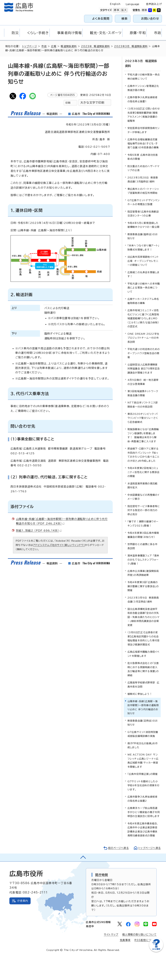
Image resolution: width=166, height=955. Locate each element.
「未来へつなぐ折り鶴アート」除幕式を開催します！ (143, 247)
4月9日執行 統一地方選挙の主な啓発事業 (143, 382)
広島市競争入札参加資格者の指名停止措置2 (142, 798)
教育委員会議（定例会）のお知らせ (143, 722)
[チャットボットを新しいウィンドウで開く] (156, 951)
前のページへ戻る (117, 848)
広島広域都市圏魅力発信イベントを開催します (144, 654)
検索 (125, 18)
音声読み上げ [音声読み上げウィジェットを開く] (154, 4)
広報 (53, 46)
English (115, 4)
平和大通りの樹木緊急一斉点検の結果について (144, 76)
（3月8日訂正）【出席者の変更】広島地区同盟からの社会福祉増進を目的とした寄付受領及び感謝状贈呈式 (144, 638)
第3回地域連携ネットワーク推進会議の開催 (143, 393)
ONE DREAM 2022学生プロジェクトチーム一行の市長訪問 (143, 337)
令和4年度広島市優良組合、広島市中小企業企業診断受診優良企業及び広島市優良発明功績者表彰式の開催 (143, 829)
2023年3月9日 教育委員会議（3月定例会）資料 (143, 599)
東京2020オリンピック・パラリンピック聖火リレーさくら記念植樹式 (143, 418)
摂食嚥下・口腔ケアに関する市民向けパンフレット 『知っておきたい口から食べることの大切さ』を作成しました (144, 454)
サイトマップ (111, 934)
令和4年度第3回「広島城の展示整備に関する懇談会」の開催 (143, 586)
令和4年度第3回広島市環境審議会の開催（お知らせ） (143, 535)
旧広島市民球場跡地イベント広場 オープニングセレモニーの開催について (143, 261)
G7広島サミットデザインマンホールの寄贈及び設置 (144, 202)
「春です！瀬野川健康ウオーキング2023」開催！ (143, 523)
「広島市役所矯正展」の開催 (143, 774)
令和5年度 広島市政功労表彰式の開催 (143, 156)
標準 (116, 10)
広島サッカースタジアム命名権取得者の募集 (143, 301)
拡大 (124, 10)
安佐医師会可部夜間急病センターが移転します (144, 130)
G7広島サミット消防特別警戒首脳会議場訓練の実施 (143, 734)
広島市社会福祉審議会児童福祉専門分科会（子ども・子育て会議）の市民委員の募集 (143, 143)
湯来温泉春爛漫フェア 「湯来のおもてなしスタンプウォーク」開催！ (143, 559)
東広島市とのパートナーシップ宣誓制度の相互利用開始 (143, 191)
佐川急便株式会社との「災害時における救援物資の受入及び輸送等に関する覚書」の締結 (143, 669)
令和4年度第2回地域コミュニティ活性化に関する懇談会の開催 (144, 472)
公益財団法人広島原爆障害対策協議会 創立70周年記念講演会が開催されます (144, 368)
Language (132, 4)
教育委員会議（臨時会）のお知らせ (143, 236)
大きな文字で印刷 (92, 102)
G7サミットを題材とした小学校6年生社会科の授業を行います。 (144, 785)
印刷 (67, 102)
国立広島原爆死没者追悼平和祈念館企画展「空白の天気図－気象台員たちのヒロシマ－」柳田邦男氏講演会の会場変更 (144, 617)
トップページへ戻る (149, 848)
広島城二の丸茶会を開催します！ (144, 274)
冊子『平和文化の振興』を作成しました (143, 745)
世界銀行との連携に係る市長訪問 (142, 546)
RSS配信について (145, 940)
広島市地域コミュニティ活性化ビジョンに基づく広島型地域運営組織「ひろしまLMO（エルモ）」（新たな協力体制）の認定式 (143, 318)
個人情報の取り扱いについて (139, 934)
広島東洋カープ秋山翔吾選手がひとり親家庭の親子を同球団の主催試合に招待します (144, 812)
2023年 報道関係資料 (95, 46)
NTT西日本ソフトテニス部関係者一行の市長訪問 (143, 404)
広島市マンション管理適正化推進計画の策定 (143, 88)
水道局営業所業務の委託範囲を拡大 (142, 485)
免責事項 (125, 940)
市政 (44, 46)
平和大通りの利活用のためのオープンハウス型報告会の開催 (144, 353)
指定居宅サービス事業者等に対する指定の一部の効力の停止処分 (144, 510)
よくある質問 (100, 18)
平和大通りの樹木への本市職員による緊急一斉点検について (144, 287)
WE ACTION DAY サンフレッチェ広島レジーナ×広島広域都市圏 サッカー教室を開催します (143, 760)
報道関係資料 (69, 46)
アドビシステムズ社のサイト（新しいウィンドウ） (59, 545)
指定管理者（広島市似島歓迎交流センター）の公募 (143, 213)
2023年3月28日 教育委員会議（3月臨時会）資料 (143, 179)
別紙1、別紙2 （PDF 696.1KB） (39, 530)
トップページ (29, 46)
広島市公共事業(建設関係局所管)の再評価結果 (143, 573)
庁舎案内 (22, 900)
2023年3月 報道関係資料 (131, 46)
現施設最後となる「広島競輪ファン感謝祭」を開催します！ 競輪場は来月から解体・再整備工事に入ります (143, 435)
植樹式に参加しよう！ (140, 694)
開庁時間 (101, 874)
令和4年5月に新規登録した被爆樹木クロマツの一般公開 (144, 225)
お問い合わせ (150, 18)
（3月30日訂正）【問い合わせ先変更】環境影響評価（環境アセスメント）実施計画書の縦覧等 (144, 114)
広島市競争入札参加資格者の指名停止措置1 (142, 99)
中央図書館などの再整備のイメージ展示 (144, 496)
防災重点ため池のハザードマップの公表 (144, 168)
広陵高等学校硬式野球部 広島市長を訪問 (143, 684)
